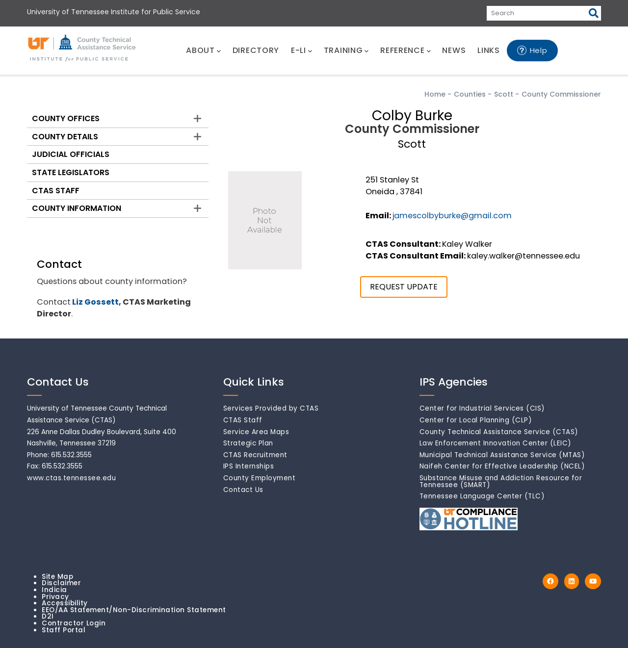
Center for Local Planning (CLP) (475, 420)
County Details (65, 136)
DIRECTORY (256, 50)
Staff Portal (63, 630)
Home (434, 94)
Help (539, 50)
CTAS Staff (55, 190)
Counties (470, 94)
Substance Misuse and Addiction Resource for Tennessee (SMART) (500, 481)
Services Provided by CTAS (271, 408)
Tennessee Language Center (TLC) (482, 496)
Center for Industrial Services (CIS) (482, 408)
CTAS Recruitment (255, 455)
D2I (48, 616)
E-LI (301, 50)
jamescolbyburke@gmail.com (452, 215)
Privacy (55, 596)
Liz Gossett (95, 302)
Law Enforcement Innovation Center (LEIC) (495, 443)
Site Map (57, 576)
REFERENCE (405, 50)
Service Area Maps (256, 432)
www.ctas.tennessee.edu (71, 478)
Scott (503, 94)
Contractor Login (73, 623)
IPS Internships (248, 466)
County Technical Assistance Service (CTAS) (498, 432)
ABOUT (203, 50)
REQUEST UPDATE (404, 286)
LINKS (488, 50)
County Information (76, 208)
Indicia (54, 590)
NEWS (454, 50)
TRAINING (346, 50)
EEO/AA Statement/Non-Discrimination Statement (134, 610)
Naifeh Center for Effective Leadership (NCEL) (502, 466)
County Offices (66, 118)
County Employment (259, 478)
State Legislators (70, 172)
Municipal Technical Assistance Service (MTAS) (502, 455)
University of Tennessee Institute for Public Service (113, 12)
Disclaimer (61, 583)
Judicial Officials (70, 154)
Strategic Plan (248, 443)
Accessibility (65, 603)
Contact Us (243, 489)
